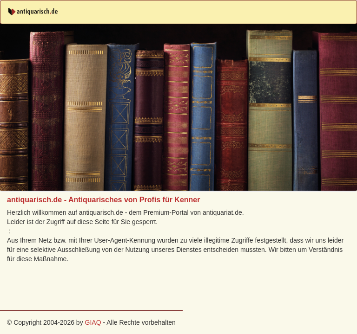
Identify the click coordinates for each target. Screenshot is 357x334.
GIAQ (93, 322)
